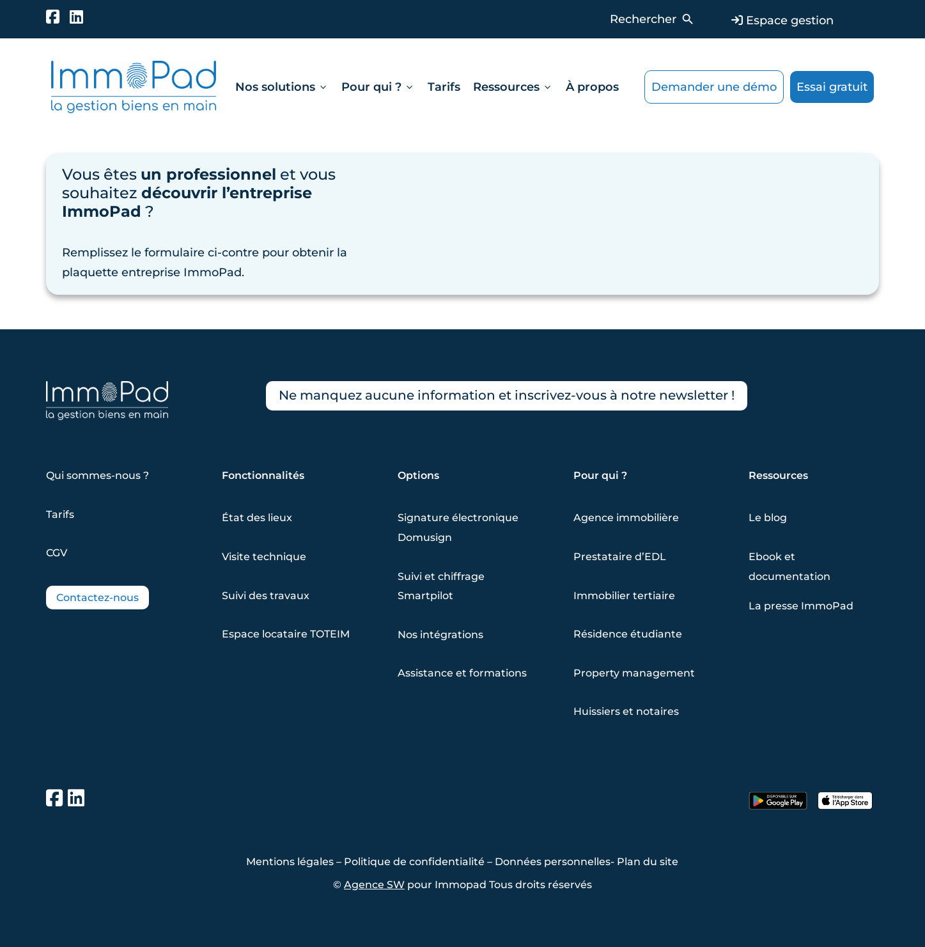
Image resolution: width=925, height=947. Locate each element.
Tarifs (444, 87)
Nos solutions (282, 87)
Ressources (513, 87)
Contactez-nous (97, 597)
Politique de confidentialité (414, 862)
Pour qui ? (378, 87)
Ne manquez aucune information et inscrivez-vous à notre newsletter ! (507, 395)
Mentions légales (290, 862)
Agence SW (374, 885)
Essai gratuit (832, 87)
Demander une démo (714, 87)
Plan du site (647, 862)
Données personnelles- (556, 862)
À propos (592, 87)
